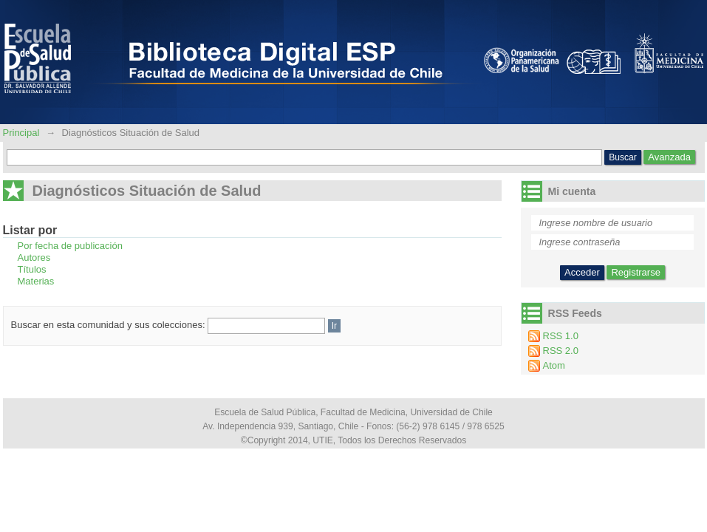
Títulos (32, 269)
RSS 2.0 (560, 350)
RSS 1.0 (560, 335)
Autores (34, 257)
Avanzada (669, 157)
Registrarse (635, 272)
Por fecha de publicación (70, 245)
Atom (554, 365)
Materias (36, 281)
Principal (22, 132)
